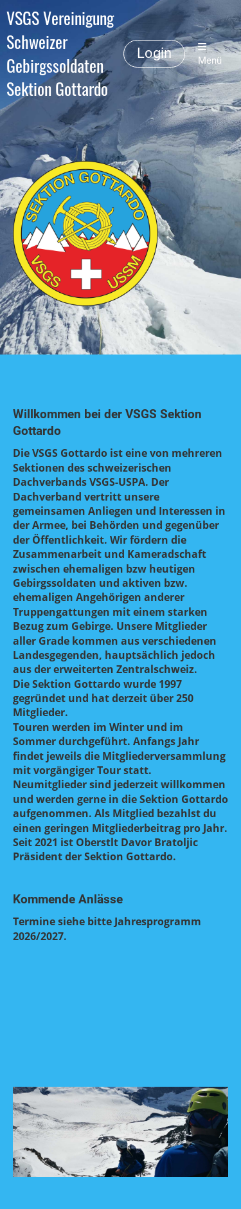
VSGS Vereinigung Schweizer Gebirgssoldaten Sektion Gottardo (60, 53)
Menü (210, 54)
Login (154, 53)
